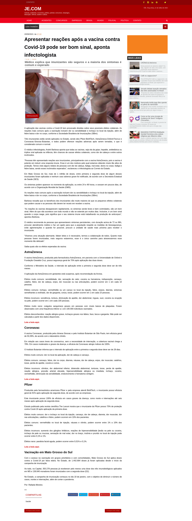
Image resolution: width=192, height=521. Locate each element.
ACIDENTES (46, 20)
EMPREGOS (77, 20)
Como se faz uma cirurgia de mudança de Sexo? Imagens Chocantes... (152, 118)
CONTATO (30, 2)
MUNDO (100, 20)
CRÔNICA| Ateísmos (149, 63)
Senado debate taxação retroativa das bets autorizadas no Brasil (153, 90)
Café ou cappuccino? (149, 76)
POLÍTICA (125, 20)
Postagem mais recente (33, 510)
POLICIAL (112, 20)
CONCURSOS (61, 20)
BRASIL (89, 20)
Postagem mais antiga (113, 510)
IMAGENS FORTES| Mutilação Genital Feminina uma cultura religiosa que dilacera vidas (152, 134)
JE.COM (32, 8)
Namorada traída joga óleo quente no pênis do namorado (154, 103)
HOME (29, 20)
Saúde (34, 59)
